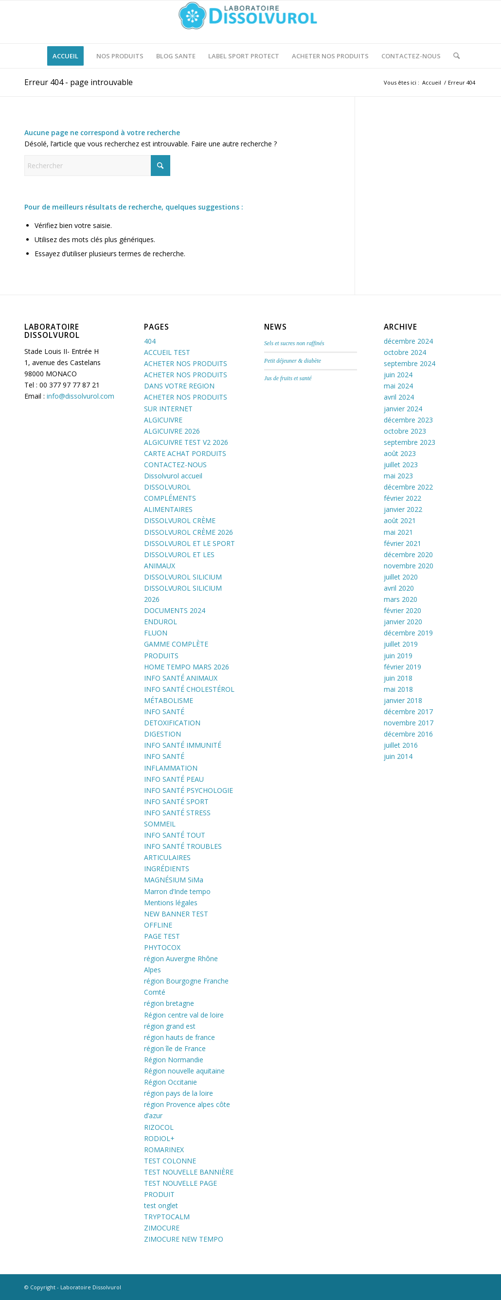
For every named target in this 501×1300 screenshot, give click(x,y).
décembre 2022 (408, 487)
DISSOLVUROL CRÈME (179, 520)
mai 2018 (398, 689)
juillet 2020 (401, 576)
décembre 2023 (408, 419)
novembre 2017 (408, 722)
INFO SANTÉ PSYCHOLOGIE (188, 790)
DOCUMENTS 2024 (174, 610)
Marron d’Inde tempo (177, 891)
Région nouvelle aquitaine (184, 1070)
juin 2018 (398, 678)
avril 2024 (399, 397)
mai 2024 (398, 385)
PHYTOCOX (162, 947)
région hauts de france (179, 1037)
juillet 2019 (401, 644)
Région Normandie (173, 1059)
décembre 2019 (408, 632)
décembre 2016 (408, 733)
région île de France (175, 1048)
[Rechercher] (453, 56)
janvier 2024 (403, 408)
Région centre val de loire (184, 1014)
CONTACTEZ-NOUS (175, 464)
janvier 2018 (403, 700)
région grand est (170, 1026)
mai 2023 (398, 475)
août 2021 (400, 520)
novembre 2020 (408, 565)
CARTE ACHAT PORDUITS (185, 453)
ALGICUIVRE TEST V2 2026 (186, 442)
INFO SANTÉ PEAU (174, 779)
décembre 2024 (408, 341)
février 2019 (402, 666)
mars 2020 (400, 599)
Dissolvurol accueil (173, 475)
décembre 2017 (408, 711)
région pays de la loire (178, 1093)
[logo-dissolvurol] (250, 21)
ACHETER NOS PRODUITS (185, 363)
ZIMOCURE (161, 1227)
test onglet (161, 1205)
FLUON (155, 632)
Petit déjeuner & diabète (292, 360)
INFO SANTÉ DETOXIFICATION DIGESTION (172, 722)
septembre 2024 (409, 363)
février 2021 (402, 543)
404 (150, 341)
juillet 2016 (401, 745)
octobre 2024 (405, 352)
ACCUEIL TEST (167, 352)
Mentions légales (170, 902)
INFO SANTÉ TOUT (174, 835)
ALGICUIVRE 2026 (172, 431)
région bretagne (169, 1003)
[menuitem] (65, 56)
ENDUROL (160, 621)
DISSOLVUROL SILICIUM (183, 576)
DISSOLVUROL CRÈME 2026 (188, 532)
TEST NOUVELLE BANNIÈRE (188, 1172)
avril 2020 (399, 588)
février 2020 (402, 610)
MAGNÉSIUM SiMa (173, 879)
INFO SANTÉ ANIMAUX (180, 678)
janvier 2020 (403, 621)
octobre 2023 (405, 431)
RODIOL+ (159, 1138)
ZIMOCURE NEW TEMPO (183, 1239)
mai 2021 (398, 532)
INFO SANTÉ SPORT (176, 801)
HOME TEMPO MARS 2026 (186, 666)
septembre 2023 (409, 442)
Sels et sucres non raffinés (294, 343)
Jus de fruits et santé (288, 378)
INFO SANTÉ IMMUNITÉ (182, 745)
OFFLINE (158, 925)
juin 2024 (398, 374)
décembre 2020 (408, 554)
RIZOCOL (159, 1127)
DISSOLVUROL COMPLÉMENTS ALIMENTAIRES (170, 498)
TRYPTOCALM (167, 1216)
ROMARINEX (164, 1149)
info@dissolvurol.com (80, 396)
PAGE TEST (162, 936)
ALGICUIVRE (163, 419)
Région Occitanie (170, 1082)
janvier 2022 (403, 509)
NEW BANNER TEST (176, 913)
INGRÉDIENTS (166, 868)
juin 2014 (398, 756)
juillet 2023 (401, 464)
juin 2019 (398, 655)
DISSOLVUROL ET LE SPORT (189, 543)
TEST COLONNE (170, 1160)
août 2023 (400, 453)
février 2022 (402, 498)
